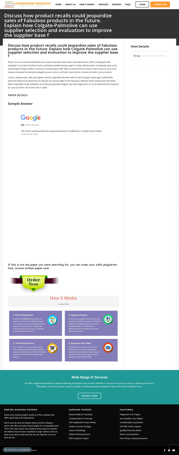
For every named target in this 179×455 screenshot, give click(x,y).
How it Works (87, 4)
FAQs (127, 4)
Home (58, 4)
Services (103, 4)
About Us (70, 4)
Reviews (116, 4)
